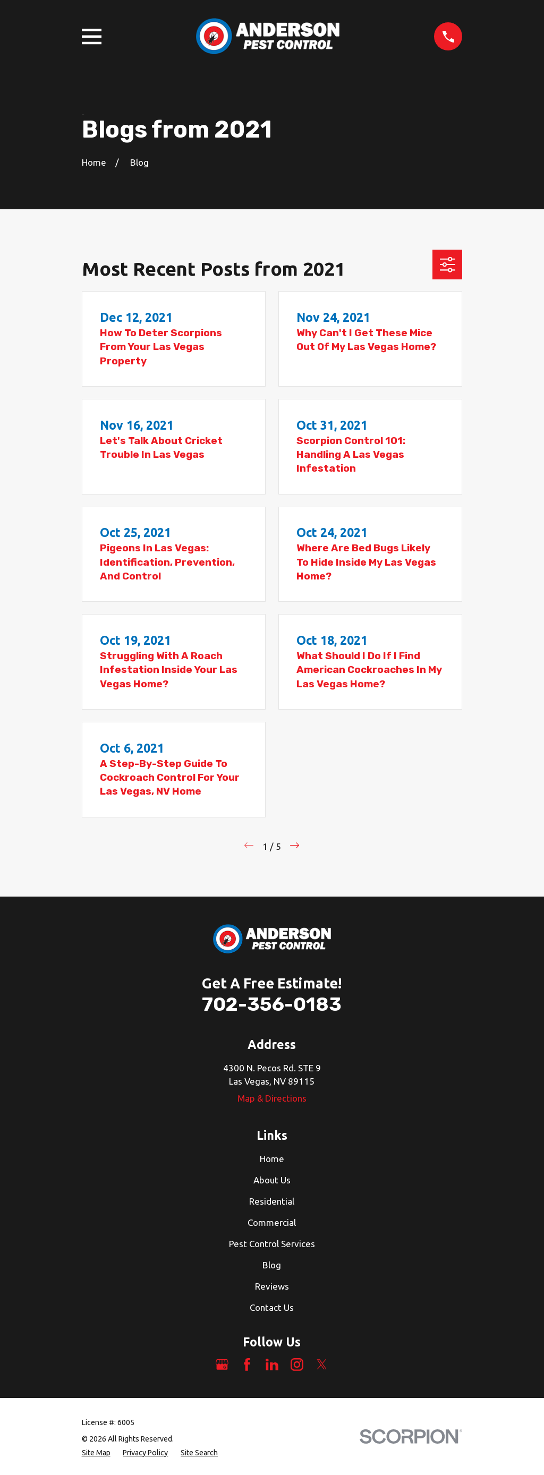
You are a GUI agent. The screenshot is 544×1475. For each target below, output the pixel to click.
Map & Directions (272, 1098)
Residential (271, 1201)
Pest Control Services (272, 1244)
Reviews (272, 1286)
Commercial (272, 1222)
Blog (271, 1265)
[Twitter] (322, 1364)
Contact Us (272, 1307)
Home (272, 1159)
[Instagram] (297, 1364)
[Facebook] (247, 1364)
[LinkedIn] (272, 1364)
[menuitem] (96, 1453)
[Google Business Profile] (222, 1364)
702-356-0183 (272, 1004)
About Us (272, 1180)
